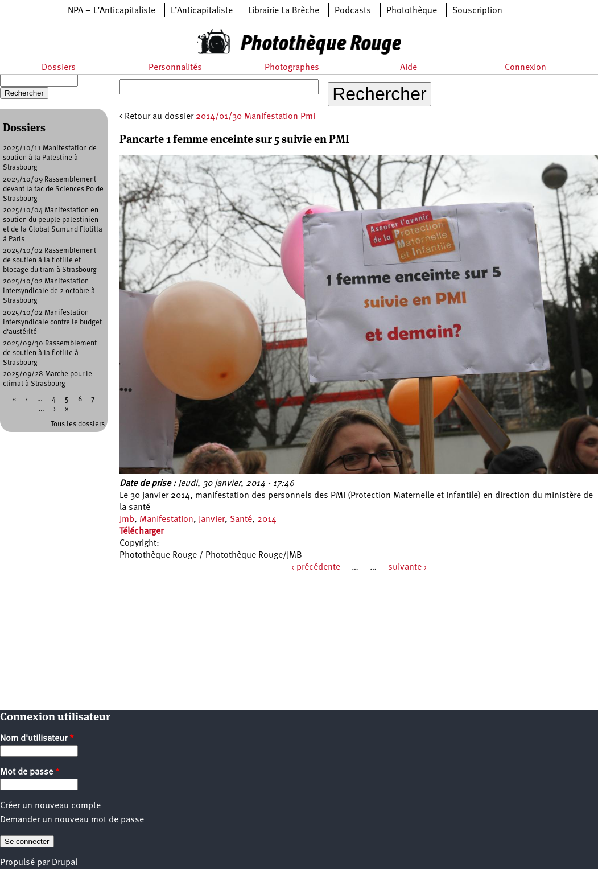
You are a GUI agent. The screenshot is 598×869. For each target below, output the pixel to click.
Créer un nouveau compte (50, 805)
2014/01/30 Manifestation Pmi (255, 116)
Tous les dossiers (78, 424)
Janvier (212, 519)
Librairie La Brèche (283, 10)
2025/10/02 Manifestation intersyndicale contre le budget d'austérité (52, 322)
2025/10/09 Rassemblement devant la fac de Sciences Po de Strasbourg (53, 189)
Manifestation (166, 519)
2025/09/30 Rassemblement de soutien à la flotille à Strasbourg (50, 353)
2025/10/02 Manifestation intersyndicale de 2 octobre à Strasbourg (49, 291)
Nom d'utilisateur (37, 738)
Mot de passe (30, 772)
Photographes (292, 67)
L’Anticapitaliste (202, 10)
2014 (267, 519)
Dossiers (59, 67)
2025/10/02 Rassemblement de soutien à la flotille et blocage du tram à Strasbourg (50, 260)
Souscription (477, 10)
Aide (408, 67)
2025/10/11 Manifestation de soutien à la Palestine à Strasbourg (50, 158)
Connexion (525, 67)
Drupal (64, 862)
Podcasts (353, 10)
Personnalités (175, 67)
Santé (241, 519)
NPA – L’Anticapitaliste (111, 10)
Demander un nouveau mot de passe (72, 820)
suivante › (407, 567)
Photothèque (411, 10)
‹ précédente (315, 567)
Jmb (126, 519)
